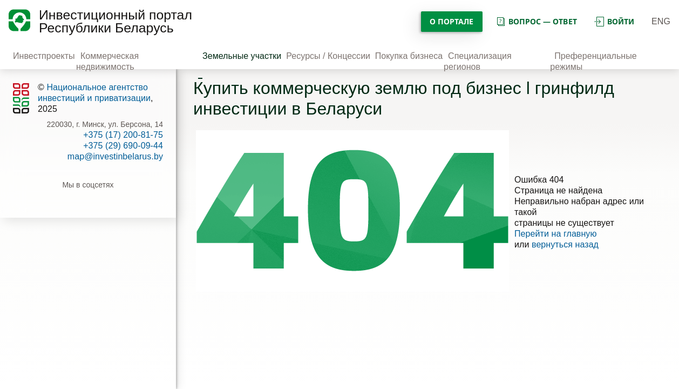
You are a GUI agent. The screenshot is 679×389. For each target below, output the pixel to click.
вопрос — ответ (536, 21)
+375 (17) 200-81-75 (123, 134)
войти (614, 21)
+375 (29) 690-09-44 (123, 145)
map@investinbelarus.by (115, 156)
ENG (660, 21)
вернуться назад (565, 244)
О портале (452, 21)
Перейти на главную (555, 233)
